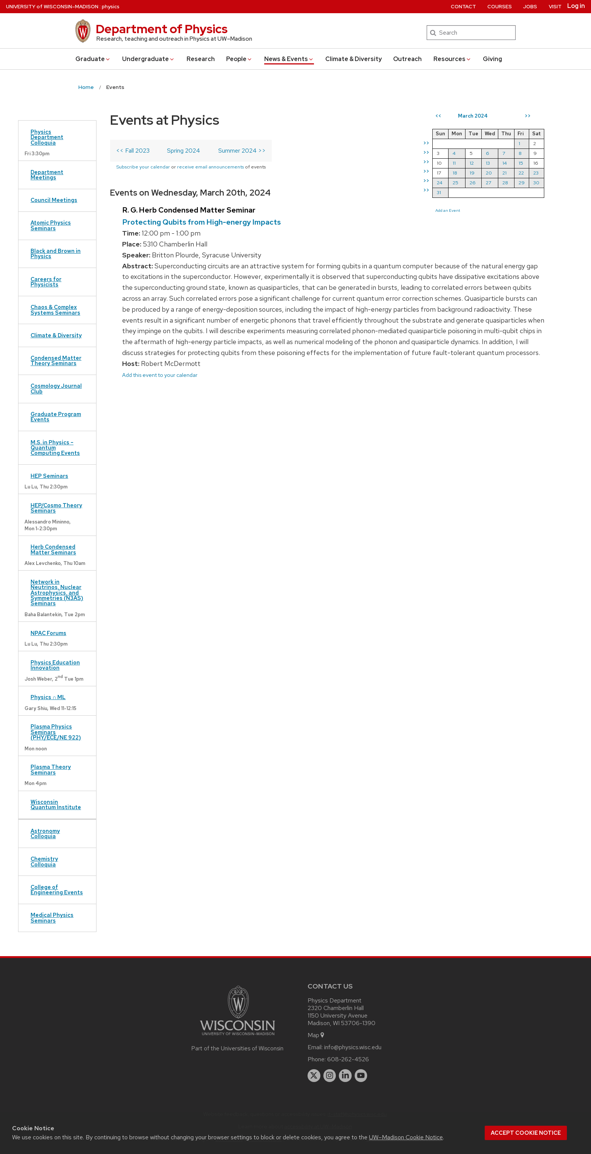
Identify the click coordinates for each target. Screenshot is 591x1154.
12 (472, 163)
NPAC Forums (48, 633)
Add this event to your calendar (160, 374)
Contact (463, 6)
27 (488, 182)
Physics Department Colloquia (47, 137)
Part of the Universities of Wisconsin (237, 1048)
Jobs (530, 6)
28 (505, 182)
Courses (499, 6)
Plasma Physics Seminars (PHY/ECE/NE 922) (56, 732)
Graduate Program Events (56, 416)
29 (522, 182)
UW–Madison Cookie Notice (406, 1137)
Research (201, 59)
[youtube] (361, 1075)
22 (521, 173)
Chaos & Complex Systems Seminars (55, 309)
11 (454, 163)
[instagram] (329, 1075)
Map (316, 1035)
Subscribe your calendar (143, 167)
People (239, 59)
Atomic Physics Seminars (51, 225)
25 (455, 182)
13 (488, 163)
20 (489, 173)
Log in (576, 6)
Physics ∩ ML (48, 697)
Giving (492, 59)
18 (455, 173)
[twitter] (314, 1075)
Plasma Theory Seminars (51, 769)
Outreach (407, 59)
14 (504, 163)
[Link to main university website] (237, 1037)
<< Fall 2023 (133, 151)
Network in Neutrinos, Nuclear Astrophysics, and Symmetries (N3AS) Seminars (57, 592)
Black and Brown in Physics (56, 253)
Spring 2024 (183, 151)
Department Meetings (47, 174)
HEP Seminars (49, 475)
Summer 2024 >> (242, 151)
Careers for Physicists (46, 281)
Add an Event (447, 210)
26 (473, 182)
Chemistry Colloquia (44, 861)
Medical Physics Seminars (52, 917)
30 (536, 182)
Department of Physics (162, 29)
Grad (93, 59)
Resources (452, 59)
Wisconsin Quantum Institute (56, 804)
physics (110, 6)
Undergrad (148, 59)
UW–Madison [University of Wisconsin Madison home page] (52, 6)
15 (521, 163)
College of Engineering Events (57, 889)
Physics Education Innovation (55, 665)
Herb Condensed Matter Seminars (53, 549)
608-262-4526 (348, 1059)
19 (472, 173)
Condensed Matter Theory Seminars (56, 360)
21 (504, 173)
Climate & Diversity (353, 59)
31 (439, 192)
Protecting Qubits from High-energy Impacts (201, 222)
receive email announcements (210, 167)
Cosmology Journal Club (56, 388)
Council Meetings (54, 200)
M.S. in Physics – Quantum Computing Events (55, 448)
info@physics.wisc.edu (352, 1047)
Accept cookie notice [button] (526, 1133)
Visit (555, 6)
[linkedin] (345, 1075)
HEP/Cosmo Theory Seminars (56, 508)
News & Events (289, 59)
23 (536, 173)
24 (440, 182)
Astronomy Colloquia (45, 833)
